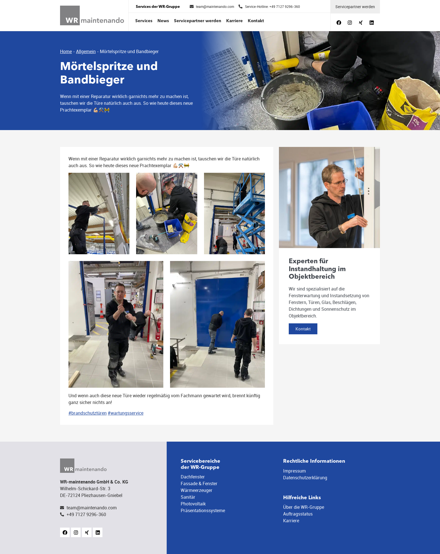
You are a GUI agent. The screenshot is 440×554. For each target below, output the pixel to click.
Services (143, 21)
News (163, 21)
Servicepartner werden (197, 21)
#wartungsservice (125, 413)
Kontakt (256, 21)
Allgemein (86, 51)
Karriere (234, 21)
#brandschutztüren (87, 413)
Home (66, 51)
